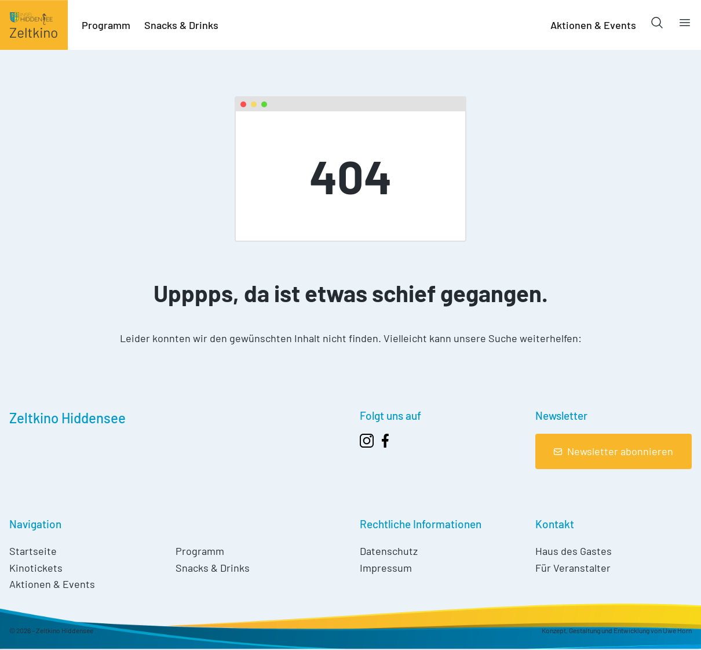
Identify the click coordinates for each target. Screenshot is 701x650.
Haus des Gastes (573, 550)
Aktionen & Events (593, 25)
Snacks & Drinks (181, 25)
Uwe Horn (677, 630)
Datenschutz (389, 550)
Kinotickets (36, 567)
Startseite (33, 550)
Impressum (386, 567)
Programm (106, 25)
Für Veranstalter (573, 567)
